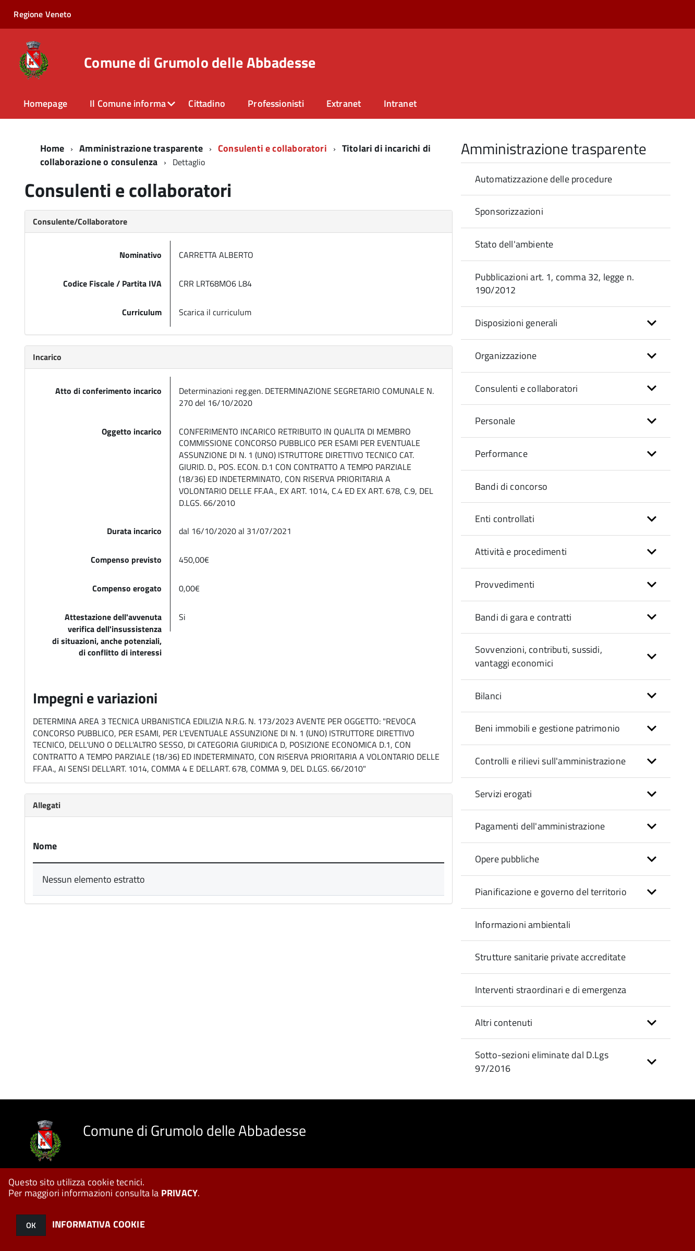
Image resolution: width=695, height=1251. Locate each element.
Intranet (400, 103)
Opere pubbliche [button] (507, 859)
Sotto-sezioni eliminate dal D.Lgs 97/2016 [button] (541, 1061)
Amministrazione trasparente (141, 148)
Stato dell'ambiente (514, 244)
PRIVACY (179, 1193)
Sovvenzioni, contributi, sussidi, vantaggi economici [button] (538, 656)
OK (31, 1225)
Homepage (45, 103)
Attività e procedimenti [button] (521, 551)
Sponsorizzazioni (509, 211)
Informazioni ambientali (522, 925)
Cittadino (206, 103)
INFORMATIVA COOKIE (98, 1224)
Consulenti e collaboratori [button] (526, 388)
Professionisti (276, 103)
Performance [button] (501, 454)
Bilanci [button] (488, 696)
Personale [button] (495, 421)
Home (52, 148)
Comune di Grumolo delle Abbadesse (199, 62)
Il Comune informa (128, 103)
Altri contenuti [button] (504, 1022)
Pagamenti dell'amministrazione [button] (540, 826)
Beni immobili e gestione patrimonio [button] (547, 728)
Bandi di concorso (511, 486)
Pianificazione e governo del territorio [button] (551, 892)
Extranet (343, 103)
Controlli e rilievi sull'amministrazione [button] (550, 761)
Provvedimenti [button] (504, 584)
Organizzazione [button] (506, 356)
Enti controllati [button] (504, 519)
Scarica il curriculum (215, 312)
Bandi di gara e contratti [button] (523, 617)
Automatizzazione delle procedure (544, 179)
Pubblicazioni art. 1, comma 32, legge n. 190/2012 (554, 284)
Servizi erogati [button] (503, 794)
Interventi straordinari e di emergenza (551, 990)
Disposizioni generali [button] (516, 323)
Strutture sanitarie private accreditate (550, 957)
